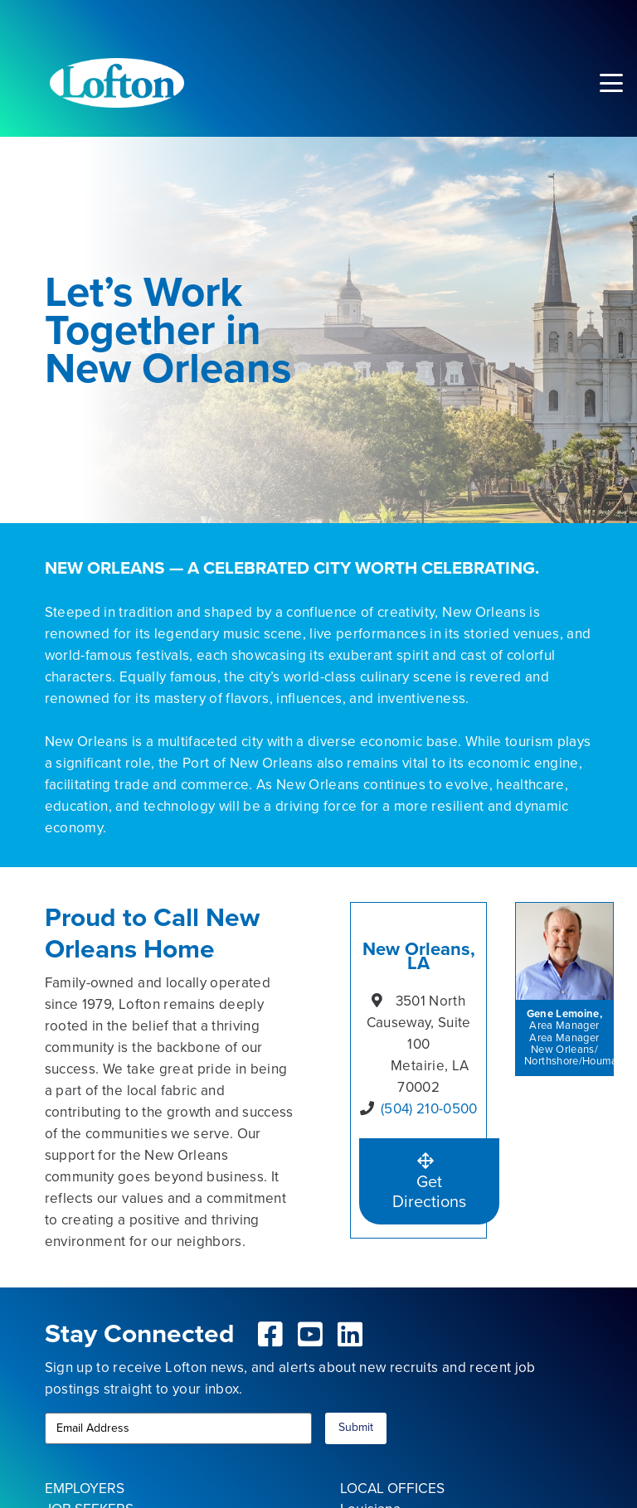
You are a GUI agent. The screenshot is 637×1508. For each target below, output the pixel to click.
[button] (611, 83)
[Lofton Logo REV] (117, 83)
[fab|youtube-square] (310, 1334)
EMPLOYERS (84, 1488)
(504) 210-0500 (429, 1108)
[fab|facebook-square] (271, 1334)
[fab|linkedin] (350, 1334)
